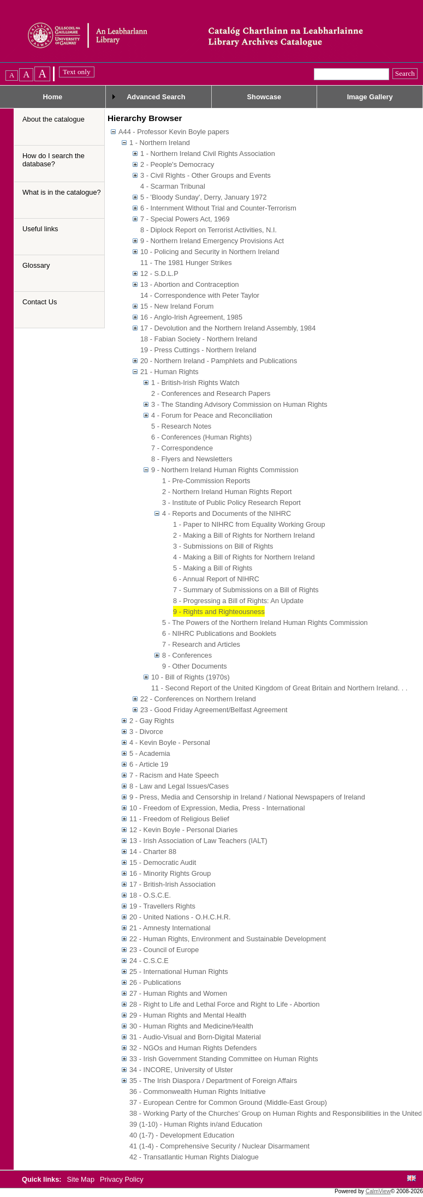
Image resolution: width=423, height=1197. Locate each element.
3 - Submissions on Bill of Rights (223, 546)
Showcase (264, 97)
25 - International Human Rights (178, 971)
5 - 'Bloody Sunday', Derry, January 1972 (203, 197)
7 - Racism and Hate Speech (174, 775)
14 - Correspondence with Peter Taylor (199, 295)
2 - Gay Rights (151, 721)
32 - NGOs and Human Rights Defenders (193, 1048)
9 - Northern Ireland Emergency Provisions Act (212, 241)
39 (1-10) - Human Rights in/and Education (195, 1124)
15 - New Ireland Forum (176, 306)
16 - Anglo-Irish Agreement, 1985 (191, 317)
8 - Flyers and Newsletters (192, 459)
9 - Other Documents (194, 666)
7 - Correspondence (182, 448)
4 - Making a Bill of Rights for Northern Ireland (244, 557)
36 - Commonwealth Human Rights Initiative (197, 1091)
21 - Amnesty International (170, 928)
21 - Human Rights (169, 372)
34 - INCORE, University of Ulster (181, 1070)
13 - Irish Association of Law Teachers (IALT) (198, 841)
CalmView (378, 1191)
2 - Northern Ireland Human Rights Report (227, 492)
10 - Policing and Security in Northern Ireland (209, 252)
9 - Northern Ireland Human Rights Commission (225, 470)
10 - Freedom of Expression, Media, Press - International (217, 808)
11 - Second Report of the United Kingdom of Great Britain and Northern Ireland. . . (279, 688)
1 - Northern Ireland (159, 143)
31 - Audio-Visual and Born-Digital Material (195, 1037)
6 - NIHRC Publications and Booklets (219, 633)
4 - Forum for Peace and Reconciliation (211, 415)
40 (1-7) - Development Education (181, 1135)
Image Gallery (370, 97)
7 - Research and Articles (201, 644)
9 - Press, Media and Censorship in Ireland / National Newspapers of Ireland (247, 797)
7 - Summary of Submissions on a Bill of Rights (246, 590)
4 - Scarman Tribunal (172, 186)
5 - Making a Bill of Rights (212, 568)
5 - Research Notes (181, 426)
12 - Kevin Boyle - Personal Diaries (183, 830)
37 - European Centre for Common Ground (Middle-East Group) (228, 1102)
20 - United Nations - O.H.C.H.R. (180, 917)
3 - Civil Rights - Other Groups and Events (205, 175)
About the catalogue (53, 119)
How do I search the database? (53, 160)
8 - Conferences (187, 655)
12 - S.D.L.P (159, 273)
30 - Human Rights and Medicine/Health (191, 1026)
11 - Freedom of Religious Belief (179, 819)
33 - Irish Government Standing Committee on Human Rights (223, 1059)
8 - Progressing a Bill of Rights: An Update (238, 601)
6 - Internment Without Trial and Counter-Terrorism (218, 208)
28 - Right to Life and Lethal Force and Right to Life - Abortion (224, 1004)
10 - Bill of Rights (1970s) (190, 677)
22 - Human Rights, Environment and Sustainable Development (227, 939)
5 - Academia (149, 753)
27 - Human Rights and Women (178, 993)
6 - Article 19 (148, 764)
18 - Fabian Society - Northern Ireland (198, 339)
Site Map (82, 1179)
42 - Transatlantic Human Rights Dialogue (194, 1157)
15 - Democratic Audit (162, 862)
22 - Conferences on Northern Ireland (198, 699)
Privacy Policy (122, 1179)
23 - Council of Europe (164, 950)
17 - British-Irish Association (172, 884)
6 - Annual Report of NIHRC (216, 579)
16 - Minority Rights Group (170, 873)
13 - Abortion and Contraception (189, 284)
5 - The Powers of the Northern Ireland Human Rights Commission (265, 622)
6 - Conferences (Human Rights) (201, 437)
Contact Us (39, 302)
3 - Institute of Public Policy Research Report (231, 502)
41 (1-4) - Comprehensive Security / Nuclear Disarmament (219, 1146)
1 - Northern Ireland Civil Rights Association (207, 153)
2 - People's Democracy (177, 164)
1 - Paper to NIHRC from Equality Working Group (249, 524)
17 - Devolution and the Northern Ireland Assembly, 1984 (227, 328)
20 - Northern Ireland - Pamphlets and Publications (218, 361)
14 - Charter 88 (152, 851)
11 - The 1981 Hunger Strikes (186, 262)
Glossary (36, 265)
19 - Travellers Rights (162, 906)
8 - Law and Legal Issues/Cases (179, 786)
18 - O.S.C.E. (150, 895)
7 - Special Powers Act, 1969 (185, 219)
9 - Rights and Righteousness (219, 611)
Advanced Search (156, 97)
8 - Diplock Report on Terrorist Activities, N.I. (208, 230)
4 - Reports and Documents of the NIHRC (226, 513)
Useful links (40, 229)
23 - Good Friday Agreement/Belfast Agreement (214, 710)
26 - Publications (155, 982)
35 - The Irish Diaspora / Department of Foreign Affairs (213, 1080)
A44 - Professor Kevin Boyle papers (173, 132)
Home (53, 97)
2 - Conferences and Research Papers (210, 393)
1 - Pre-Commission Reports (206, 481)
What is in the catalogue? (61, 192)
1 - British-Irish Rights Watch (195, 382)
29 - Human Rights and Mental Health (187, 1015)
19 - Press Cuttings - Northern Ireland (198, 350)
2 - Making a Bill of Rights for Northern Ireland (244, 535)
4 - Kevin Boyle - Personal (169, 742)
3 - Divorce (146, 731)
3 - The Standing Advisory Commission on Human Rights (239, 404)
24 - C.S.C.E (149, 961)
